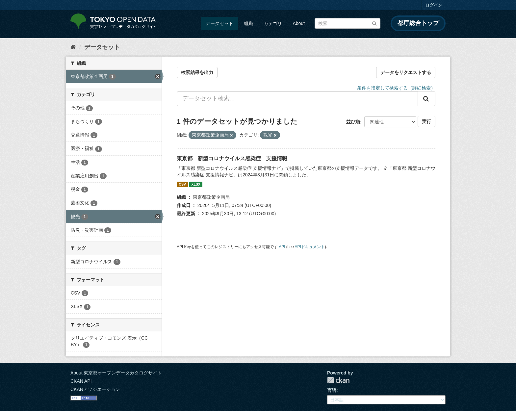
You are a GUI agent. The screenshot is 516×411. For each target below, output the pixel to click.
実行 (426, 121)
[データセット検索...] (297, 98)
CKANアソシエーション (95, 389)
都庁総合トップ (418, 23)
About (299, 23)
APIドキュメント (310, 246)
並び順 (353, 121)
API (282, 246)
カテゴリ (273, 23)
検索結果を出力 (197, 72)
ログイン (433, 5)
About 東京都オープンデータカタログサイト (116, 372)
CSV (182, 184)
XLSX (195, 184)
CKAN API (81, 381)
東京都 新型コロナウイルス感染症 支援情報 (232, 158)
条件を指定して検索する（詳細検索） (396, 87)
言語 (331, 390)
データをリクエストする (405, 72)
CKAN (338, 380)
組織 (248, 23)
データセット (219, 23)
